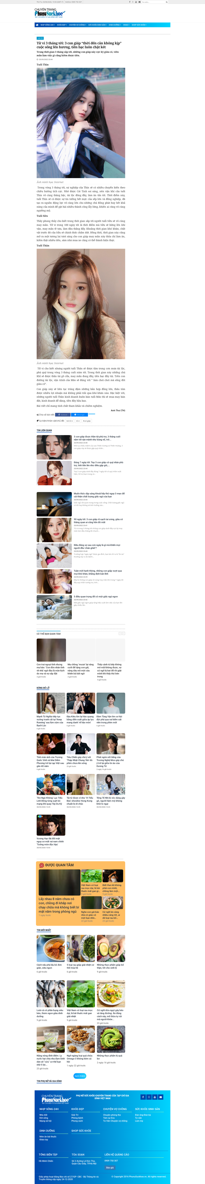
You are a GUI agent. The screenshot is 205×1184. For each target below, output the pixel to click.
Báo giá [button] (110, 1167)
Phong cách (77, 1121)
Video (126, 25)
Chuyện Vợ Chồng (77, 25)
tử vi (78, 421)
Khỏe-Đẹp (62, 25)
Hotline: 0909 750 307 (73, 2)
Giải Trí (40, 38)
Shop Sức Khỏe (139, 25)
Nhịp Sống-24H (48, 25)
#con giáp (87, 421)
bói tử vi (70, 421)
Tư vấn (138, 1118)
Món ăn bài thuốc (48, 1136)
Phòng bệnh (77, 1118)
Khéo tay (44, 1139)
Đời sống (44, 1118)
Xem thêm (80, 1075)
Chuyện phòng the (112, 1115)
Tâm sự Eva (109, 1118)
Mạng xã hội (45, 1121)
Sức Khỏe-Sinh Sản (97, 25)
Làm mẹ (139, 1121)
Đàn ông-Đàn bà (143, 1115)
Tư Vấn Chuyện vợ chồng (115, 1121)
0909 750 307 (111, 1160)
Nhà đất (43, 1115)
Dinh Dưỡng (115, 25)
